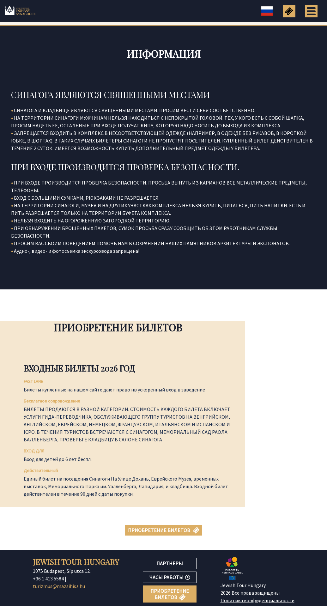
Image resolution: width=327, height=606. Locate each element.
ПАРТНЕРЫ (169, 563)
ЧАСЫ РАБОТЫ (169, 577)
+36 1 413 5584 (48, 578)
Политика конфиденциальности (257, 600)
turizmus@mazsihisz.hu (59, 586)
